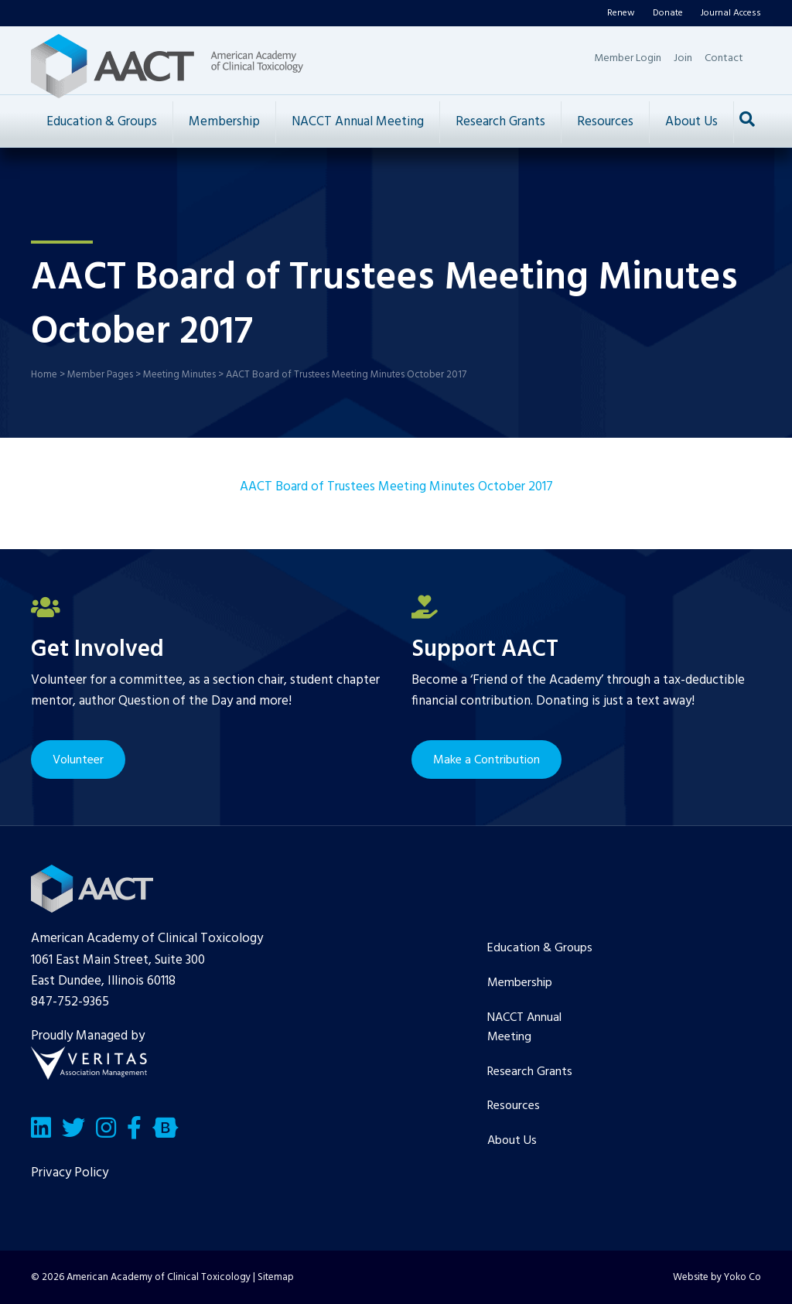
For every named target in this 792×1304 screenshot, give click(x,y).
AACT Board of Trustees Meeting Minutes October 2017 (396, 486)
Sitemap (276, 1277)
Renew (621, 13)
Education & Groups (101, 121)
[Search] (747, 119)
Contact (724, 58)
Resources (605, 121)
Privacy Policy (69, 1172)
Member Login (627, 58)
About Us (691, 121)
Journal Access (731, 13)
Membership (224, 121)
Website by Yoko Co (717, 1277)
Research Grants (500, 121)
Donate (668, 13)
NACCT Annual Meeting (358, 121)
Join (683, 58)
